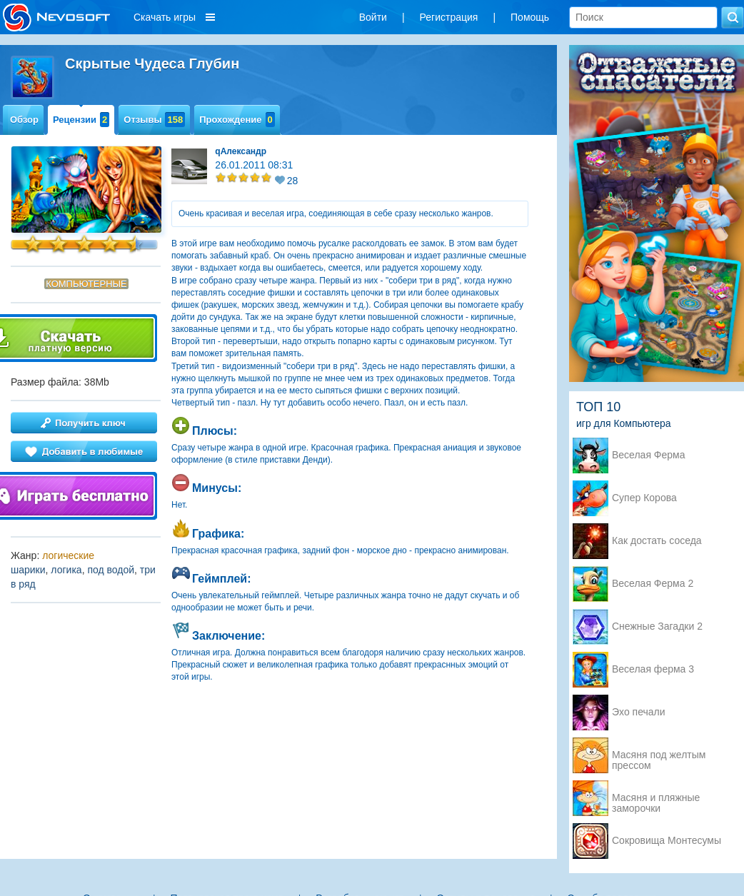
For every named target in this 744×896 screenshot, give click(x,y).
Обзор (24, 119)
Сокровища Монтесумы (666, 840)
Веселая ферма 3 (653, 669)
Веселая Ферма (648, 455)
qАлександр (240, 151)
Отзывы (154, 119)
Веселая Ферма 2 (652, 583)
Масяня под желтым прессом (658, 756)
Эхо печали (638, 712)
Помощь (530, 17)
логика (66, 569)
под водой (110, 569)
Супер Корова (644, 498)
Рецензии (81, 119)
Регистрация (449, 17)
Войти (373, 17)
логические (68, 555)
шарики (28, 569)
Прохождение (237, 119)
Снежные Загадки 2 (657, 626)
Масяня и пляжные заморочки (656, 798)
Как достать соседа (657, 540)
